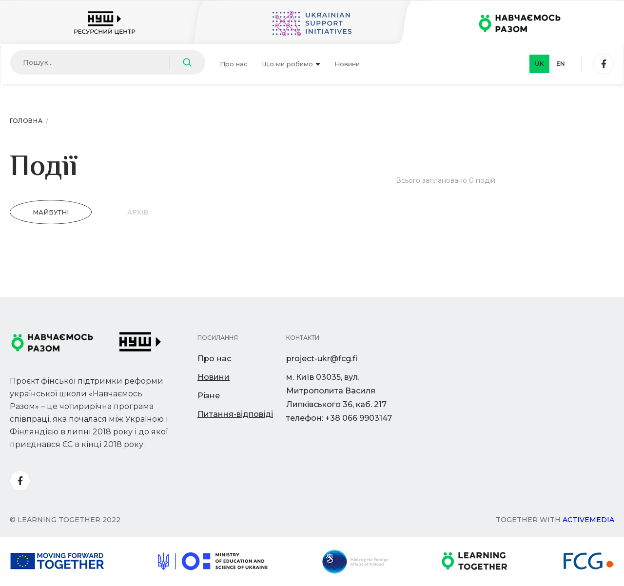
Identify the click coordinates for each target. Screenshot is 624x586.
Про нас (234, 64)
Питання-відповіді (235, 414)
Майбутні (51, 212)
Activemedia (588, 519)
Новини (347, 64)
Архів (137, 212)
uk (539, 63)
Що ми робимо (291, 64)
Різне (208, 395)
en (560, 63)
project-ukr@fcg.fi (321, 358)
